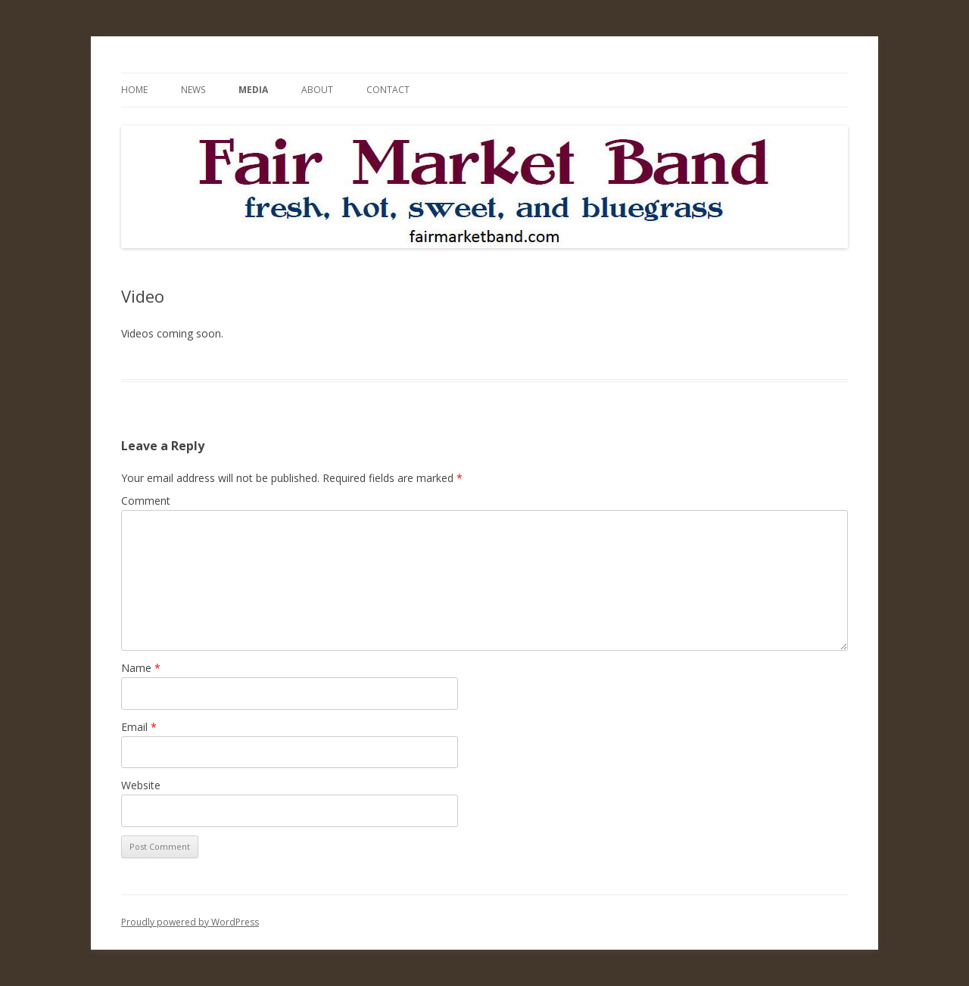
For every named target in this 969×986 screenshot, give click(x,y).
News (193, 89)
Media (253, 89)
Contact (388, 89)
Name (140, 668)
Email (139, 727)
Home (134, 89)
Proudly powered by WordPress (190, 922)
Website (140, 785)
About (317, 89)
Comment (145, 500)
